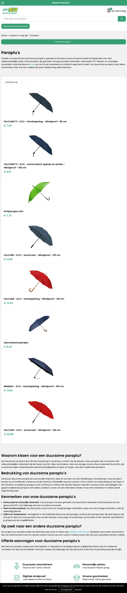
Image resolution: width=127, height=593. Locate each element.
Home (4, 35)
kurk (32, 64)
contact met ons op (79, 364)
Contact (5, 473)
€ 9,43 (70, 216)
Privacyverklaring (73, 480)
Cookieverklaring (73, 476)
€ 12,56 (70, 172)
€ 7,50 (8, 128)
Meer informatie (51, 590)
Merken (68, 439)
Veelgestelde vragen (11, 484)
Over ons (5, 476)
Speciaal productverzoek (15, 26)
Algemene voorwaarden (76, 473)
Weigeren (78, 590)
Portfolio (69, 435)
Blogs (67, 431)
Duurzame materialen (75, 443)
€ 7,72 (8, 172)
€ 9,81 (70, 128)
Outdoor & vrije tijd (19, 35)
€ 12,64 (8, 219)
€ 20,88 (71, 263)
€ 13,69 (8, 266)
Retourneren (7, 480)
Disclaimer (70, 484)
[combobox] (59, 19)
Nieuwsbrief (7, 488)
